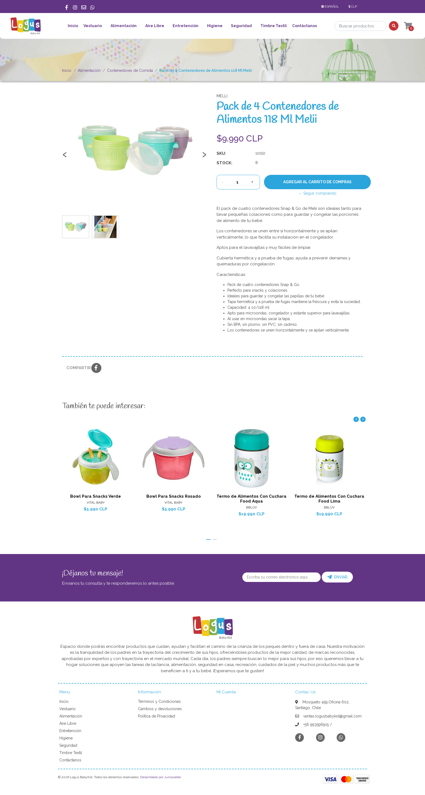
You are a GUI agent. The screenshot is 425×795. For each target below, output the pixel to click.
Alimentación (124, 26)
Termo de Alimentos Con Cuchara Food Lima (329, 498)
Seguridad (241, 26)
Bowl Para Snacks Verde (95, 496)
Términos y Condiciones (159, 701)
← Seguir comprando (317, 193)
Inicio (73, 26)
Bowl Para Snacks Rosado (173, 496)
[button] (331, 6)
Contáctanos (304, 26)
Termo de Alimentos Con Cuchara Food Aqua (251, 498)
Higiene (215, 26)
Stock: (224, 162)
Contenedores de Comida (130, 70)
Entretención (185, 26)
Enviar (337, 577)
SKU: (221, 153)
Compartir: (76, 367)
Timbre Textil (273, 26)
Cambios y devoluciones (160, 709)
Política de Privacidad (156, 716)
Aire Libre (154, 26)
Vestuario (92, 26)
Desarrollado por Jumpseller (160, 777)
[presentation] (64, 157)
